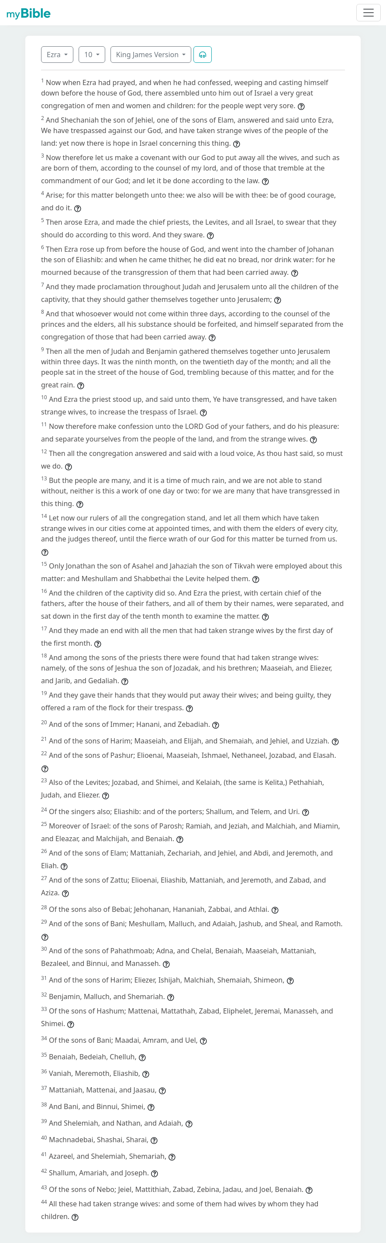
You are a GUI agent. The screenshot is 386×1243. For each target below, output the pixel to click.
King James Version (148, 54)
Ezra (54, 54)
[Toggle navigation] (368, 12)
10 (89, 54)
